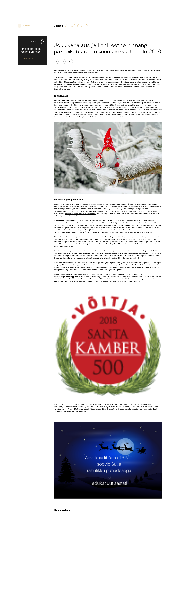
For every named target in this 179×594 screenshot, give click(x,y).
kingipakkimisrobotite (86, 105)
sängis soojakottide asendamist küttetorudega (80, 213)
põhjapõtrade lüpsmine (87, 206)
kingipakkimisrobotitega (115, 209)
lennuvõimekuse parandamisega (112, 211)
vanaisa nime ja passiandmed (82, 114)
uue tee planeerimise (77, 211)
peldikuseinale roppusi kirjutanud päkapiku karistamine (129, 206)
